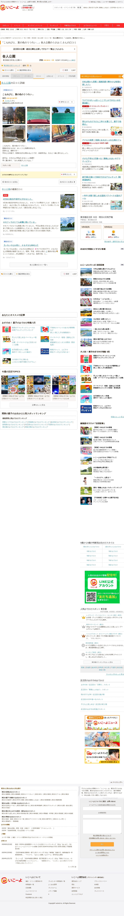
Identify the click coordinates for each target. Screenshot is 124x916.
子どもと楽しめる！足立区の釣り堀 (94, 704)
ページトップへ (116, 782)
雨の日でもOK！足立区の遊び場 (92, 694)
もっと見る (71, 866)
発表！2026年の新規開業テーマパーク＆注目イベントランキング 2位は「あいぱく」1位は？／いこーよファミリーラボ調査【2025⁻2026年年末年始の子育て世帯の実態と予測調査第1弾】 (43, 847)
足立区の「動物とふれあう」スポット (95, 689)
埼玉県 (107, 667)
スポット (5, 25)
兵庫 (69, 29)
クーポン (27, 76)
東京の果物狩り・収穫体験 (10, 821)
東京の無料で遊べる (23, 805)
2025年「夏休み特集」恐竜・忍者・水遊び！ (16, 828)
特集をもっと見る (117, 417)
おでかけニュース (90, 25)
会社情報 (97, 888)
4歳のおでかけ (91, 556)
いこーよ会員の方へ (102, 855)
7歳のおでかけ (113, 560)
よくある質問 (52, 884)
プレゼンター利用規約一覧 (56, 881)
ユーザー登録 (6, 837)
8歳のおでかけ (91, 565)
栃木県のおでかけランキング (61, 422)
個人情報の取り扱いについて (102, 835)
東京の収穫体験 (46, 800)
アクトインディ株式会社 (95, 877)
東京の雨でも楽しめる (9, 813)
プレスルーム (52, 888)
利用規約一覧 (30, 884)
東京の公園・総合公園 (65, 805)
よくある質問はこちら (102, 852)
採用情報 (74, 891)
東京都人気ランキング (12, 65)
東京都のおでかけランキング (13, 427)
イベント (17, 25)
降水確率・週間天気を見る (114, 241)
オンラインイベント (35, 25)
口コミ (38, 76)
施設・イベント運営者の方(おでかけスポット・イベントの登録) (33, 837)
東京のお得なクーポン (9, 805)
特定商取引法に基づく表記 (34, 897)
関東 (18, 29)
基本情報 (5, 76)
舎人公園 (6, 83)
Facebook (29, 894)
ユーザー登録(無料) (109, 2)
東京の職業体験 (57, 800)
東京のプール (56, 794)
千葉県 (113, 667)
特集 (118, 25)
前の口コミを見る (10, 182)
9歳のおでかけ (113, 565)
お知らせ (50, 76)
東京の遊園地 (6, 794)
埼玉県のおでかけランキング (35, 424)
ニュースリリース (31, 891)
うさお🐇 (8, 101)
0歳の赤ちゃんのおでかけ (91, 546)
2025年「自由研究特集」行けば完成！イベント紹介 (18, 830)
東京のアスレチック (50, 805)
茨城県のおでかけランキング (38, 422)
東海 (39, 29)
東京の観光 (65, 794)
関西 (59, 29)
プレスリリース (99, 891)
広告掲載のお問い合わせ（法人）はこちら (102, 838)
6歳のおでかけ (91, 560)
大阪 (62, 29)
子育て (106, 25)
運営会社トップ (76, 881)
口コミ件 (71, 60)
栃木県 (94, 667)
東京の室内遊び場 (22, 813)
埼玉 (33, 29)
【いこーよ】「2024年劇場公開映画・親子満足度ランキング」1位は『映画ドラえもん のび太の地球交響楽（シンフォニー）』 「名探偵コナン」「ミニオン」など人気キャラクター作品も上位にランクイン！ (43, 861)
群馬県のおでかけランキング (13, 424)
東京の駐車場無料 (36, 805)
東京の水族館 (69, 813)
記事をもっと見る (38, 405)
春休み (85, 7)
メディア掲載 (52, 891)
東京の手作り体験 (18, 800)
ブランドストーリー (100, 881)
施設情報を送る (24, 70)
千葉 (30, 29)
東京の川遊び (6, 808)
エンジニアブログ (77, 894)
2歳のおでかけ (91, 551)
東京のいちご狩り (59, 819)
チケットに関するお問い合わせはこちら (102, 850)
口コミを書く (8, 70)
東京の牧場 (47, 794)
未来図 (96, 884)
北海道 (12, 29)
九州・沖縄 (86, 29)
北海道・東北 (5, 29)
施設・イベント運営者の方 (34, 881)
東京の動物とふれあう (32, 800)
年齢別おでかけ (70, 25)
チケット (16, 76)
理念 (73, 884)
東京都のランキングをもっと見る (102, 662)
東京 (21, 29)
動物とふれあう (104, 7)
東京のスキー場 (19, 819)
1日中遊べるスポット (117, 7)
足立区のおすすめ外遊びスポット (93, 709)
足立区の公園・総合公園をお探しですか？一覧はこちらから (38, 49)
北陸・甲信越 (51, 29)
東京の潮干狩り (47, 819)
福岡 (92, 29)
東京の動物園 (16, 794)
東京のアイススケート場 (33, 819)
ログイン (120, 2)
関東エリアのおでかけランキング (14, 422)
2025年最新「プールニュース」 (42, 828)
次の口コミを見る (67, 182)
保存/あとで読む (95, 2)
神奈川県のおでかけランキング (36, 427)
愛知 (42, 29)
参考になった (64, 102)
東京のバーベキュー (27, 794)
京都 (66, 29)
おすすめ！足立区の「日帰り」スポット (95, 685)
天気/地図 (71, 76)
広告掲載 (28, 888)
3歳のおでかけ (113, 551)
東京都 (119, 667)
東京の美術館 (59, 813)
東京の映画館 (34, 813)
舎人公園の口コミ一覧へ (39, 265)
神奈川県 (102, 670)
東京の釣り (38, 794)
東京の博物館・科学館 (46, 813)
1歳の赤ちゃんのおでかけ (113, 546)
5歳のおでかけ (113, 556)
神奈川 (26, 29)
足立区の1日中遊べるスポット (92, 699)
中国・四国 (77, 29)
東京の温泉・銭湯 (7, 819)
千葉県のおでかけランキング (58, 424)
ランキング (54, 25)
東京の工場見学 (7, 800)
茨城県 (88, 667)
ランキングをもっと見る (115, 674)
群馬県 (100, 667)
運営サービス (76, 888)
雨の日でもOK (93, 7)
